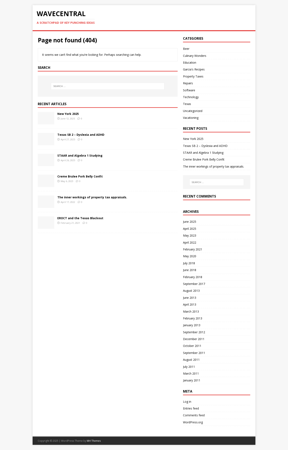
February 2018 (192, 277)
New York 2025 (68, 114)
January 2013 (191, 325)
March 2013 (191, 311)
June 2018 (189, 270)
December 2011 (193, 339)
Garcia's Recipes (194, 69)
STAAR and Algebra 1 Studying (80, 155)
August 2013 (191, 291)
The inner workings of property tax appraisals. (92, 197)
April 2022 (189, 242)
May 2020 (189, 256)
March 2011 (191, 373)
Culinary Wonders (194, 56)
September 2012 (194, 332)
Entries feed (191, 408)
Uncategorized (192, 111)
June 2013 (189, 298)
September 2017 (194, 284)
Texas (187, 104)
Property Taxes (193, 76)
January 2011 (191, 380)
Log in (187, 402)
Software (189, 90)
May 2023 (189, 235)
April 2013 (189, 304)
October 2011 (192, 346)
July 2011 (189, 367)
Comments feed (194, 415)
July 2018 (189, 263)
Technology (191, 97)
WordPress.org (193, 422)
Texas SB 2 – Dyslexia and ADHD (80, 135)
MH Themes (94, 441)
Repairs (188, 83)
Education (189, 62)
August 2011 (191, 360)
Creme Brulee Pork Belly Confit (80, 176)
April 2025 (189, 229)
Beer (186, 49)
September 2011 (194, 353)
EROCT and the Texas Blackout (80, 218)
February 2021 (192, 249)
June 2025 (189, 222)
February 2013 (192, 318)
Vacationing (190, 118)
